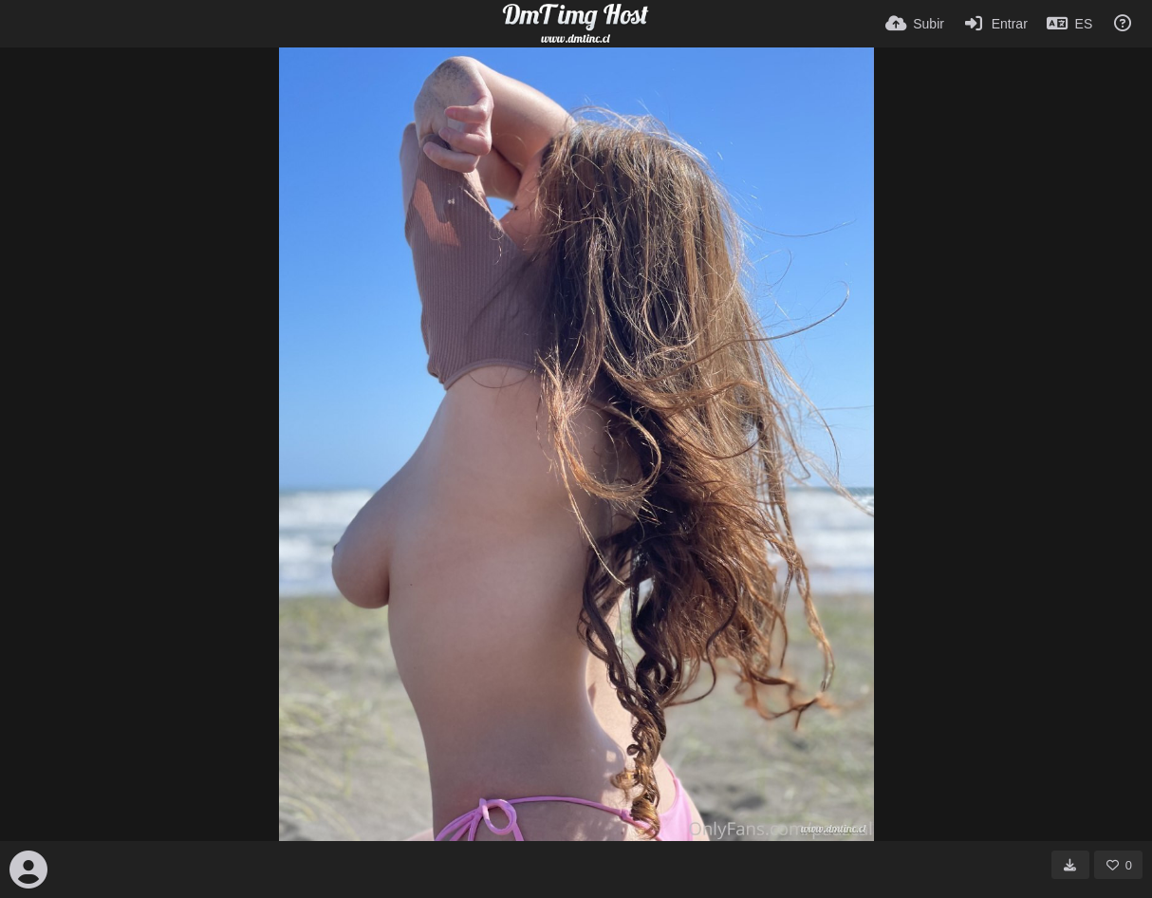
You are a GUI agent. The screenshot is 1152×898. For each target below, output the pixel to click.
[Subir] (914, 23)
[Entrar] (995, 23)
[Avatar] (28, 870)
